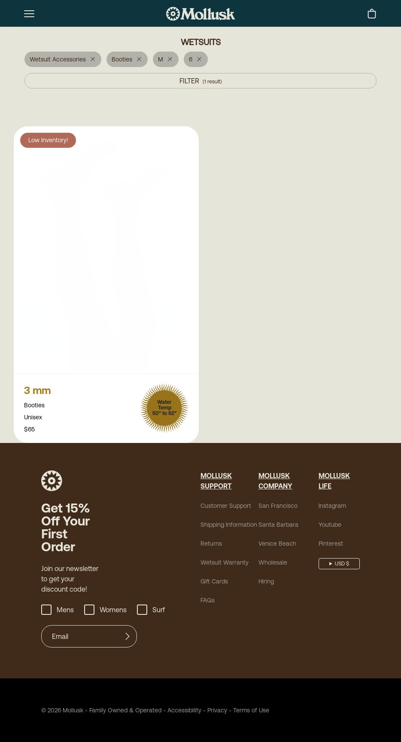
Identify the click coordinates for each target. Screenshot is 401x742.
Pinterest (331, 544)
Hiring (266, 582)
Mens (57, 610)
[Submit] (127, 637)
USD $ (342, 565)
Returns (211, 544)
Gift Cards (214, 582)
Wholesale (272, 563)
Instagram (332, 506)
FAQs (207, 601)
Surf (151, 610)
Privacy (217, 711)
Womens (105, 610)
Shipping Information (228, 525)
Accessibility (181, 711)
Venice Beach (277, 544)
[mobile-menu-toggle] (29, 13)
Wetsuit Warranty (224, 563)
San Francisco (278, 506)
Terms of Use (251, 711)
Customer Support (225, 506)
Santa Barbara (278, 525)
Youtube (330, 525)
